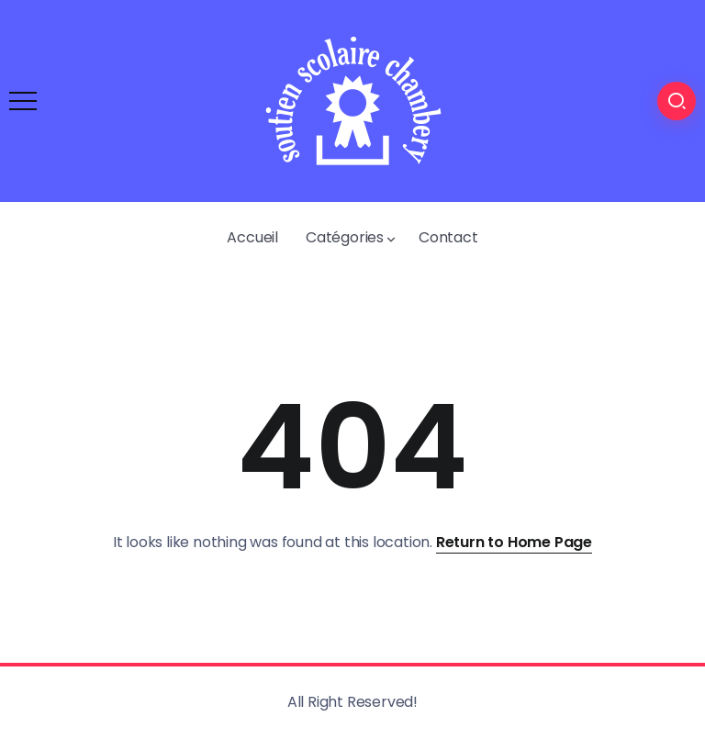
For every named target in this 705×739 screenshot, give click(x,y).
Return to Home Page (514, 542)
